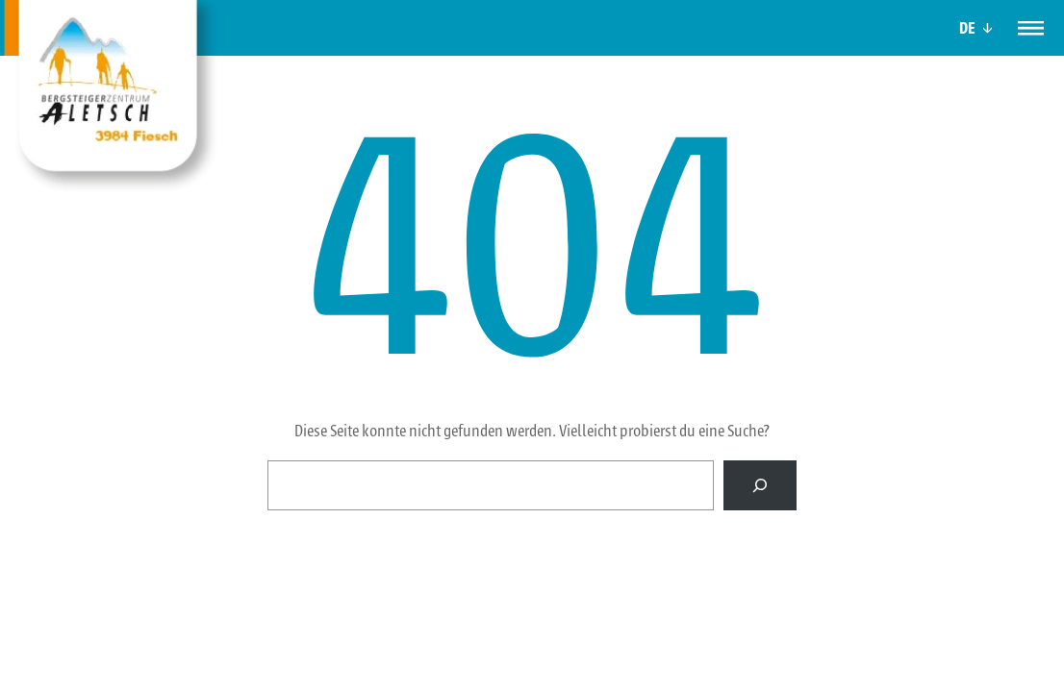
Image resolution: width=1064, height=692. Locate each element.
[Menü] (1031, 27)
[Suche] (760, 485)
